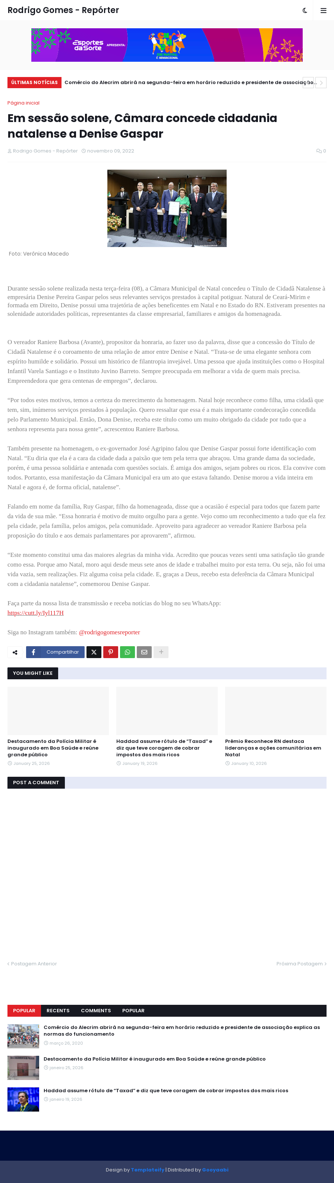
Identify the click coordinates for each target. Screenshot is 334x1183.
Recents (58, 1010)
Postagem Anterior (34, 963)
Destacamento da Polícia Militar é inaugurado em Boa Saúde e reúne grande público (52, 748)
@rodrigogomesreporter (109, 632)
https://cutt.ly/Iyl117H (35, 612)
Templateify (147, 1169)
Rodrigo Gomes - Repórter (63, 10)
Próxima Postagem (300, 963)
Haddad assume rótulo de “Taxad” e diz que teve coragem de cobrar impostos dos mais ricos (164, 748)
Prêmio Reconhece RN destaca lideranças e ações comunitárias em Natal (273, 748)
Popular (24, 1010)
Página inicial (23, 102)
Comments (96, 1010)
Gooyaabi (215, 1169)
